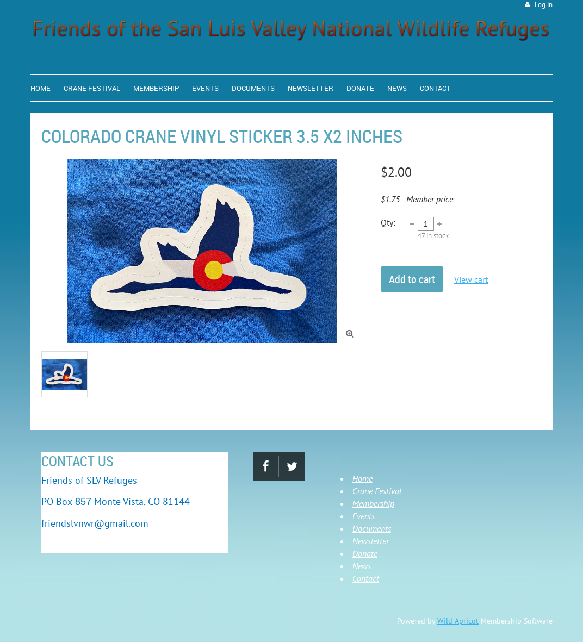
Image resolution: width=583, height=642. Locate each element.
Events (363, 515)
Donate (364, 553)
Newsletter (370, 540)
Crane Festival (376, 490)
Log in (544, 4)
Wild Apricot (458, 621)
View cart (471, 279)
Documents (371, 528)
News (361, 565)
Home (362, 478)
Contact (365, 578)
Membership (373, 503)
